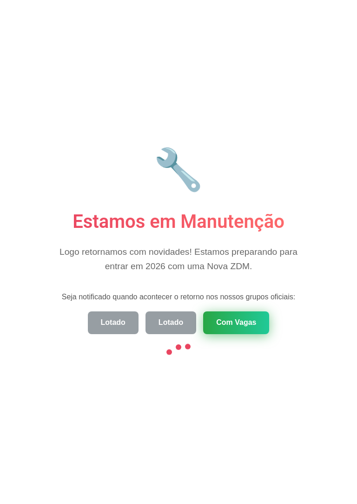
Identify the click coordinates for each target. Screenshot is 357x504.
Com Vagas (236, 322)
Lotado (113, 322)
